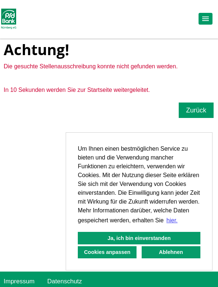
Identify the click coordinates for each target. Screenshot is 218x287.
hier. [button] (172, 220)
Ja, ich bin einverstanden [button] (139, 238)
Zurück (196, 110)
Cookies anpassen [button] (107, 252)
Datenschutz (64, 281)
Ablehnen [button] (171, 252)
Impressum (19, 281)
